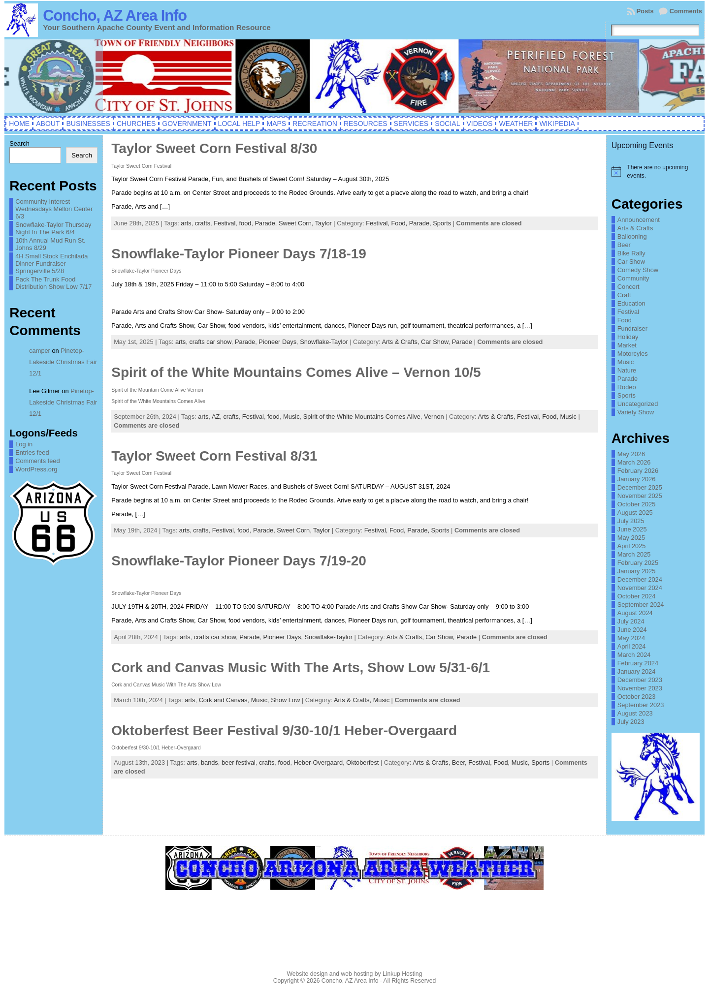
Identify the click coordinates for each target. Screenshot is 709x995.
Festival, (378, 223)
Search (19, 143)
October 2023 (636, 696)
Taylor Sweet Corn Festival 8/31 (214, 456)
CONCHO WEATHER (354, 933)
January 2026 (636, 479)
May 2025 (631, 537)
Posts (645, 11)
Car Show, (436, 341)
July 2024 (631, 621)
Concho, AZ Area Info (115, 15)
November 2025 (639, 495)
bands (209, 762)
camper (39, 350)
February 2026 (637, 470)
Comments (686, 11)
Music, (522, 762)
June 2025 (632, 529)
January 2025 (636, 571)
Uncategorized (637, 403)
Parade (265, 223)
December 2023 (639, 680)
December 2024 (639, 579)
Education (631, 303)
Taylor (323, 223)
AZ (216, 416)
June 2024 (632, 629)
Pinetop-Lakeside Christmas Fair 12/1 (63, 362)
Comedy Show (637, 270)
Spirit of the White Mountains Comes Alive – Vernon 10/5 (296, 372)
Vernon (434, 416)
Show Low (285, 700)
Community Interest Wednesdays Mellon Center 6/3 (54, 209)
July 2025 (631, 521)
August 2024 (635, 613)
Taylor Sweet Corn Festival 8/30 (214, 148)
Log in (23, 444)
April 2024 (631, 646)
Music (291, 416)
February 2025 (637, 562)
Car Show (631, 261)
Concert (628, 286)
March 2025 (634, 554)
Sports (442, 223)
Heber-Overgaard (318, 762)
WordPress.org (36, 469)
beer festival (239, 762)
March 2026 (634, 462)
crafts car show (210, 341)
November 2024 (639, 587)
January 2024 (636, 671)
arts (186, 223)
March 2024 (634, 654)
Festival (224, 223)
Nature (626, 370)
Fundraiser (632, 328)
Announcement (638, 219)
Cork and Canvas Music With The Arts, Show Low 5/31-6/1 (300, 667)
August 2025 (635, 512)
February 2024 (637, 663)
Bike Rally (631, 253)
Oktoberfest (362, 762)
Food (624, 320)
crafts (202, 223)
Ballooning (632, 236)
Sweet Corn (295, 223)
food (245, 223)
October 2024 (636, 596)
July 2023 (631, 721)
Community (633, 278)
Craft (624, 295)
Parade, (421, 223)
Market (627, 345)
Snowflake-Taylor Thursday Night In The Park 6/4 (53, 228)
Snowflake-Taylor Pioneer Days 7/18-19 (238, 253)
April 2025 (631, 546)
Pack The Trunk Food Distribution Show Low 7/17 (53, 283)
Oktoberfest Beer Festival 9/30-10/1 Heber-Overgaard (284, 730)
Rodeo (626, 387)
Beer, (460, 762)
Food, (400, 223)
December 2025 (639, 487)
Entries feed (32, 452)
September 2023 (640, 705)
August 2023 (635, 713)
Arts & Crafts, (401, 341)
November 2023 (639, 688)
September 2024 (640, 604)
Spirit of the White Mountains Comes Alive (361, 416)
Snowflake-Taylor (324, 341)
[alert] (656, 171)
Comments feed (37, 461)
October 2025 (636, 504)
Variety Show (635, 412)
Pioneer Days (277, 341)
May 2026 (631, 454)
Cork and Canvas (223, 700)
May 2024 (631, 638)
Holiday (628, 337)
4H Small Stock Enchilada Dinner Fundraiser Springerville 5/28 (51, 263)
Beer (624, 245)
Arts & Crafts (635, 228)
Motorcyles (632, 353)
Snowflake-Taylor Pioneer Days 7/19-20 (238, 560)
